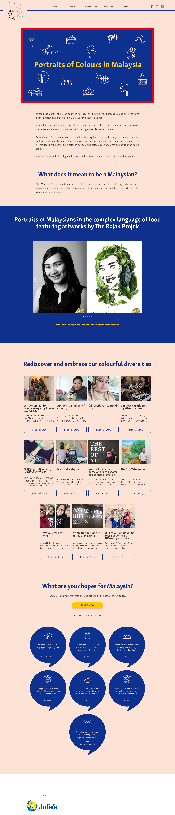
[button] (38, 280)
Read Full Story (39, 429)
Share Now (87, 605)
